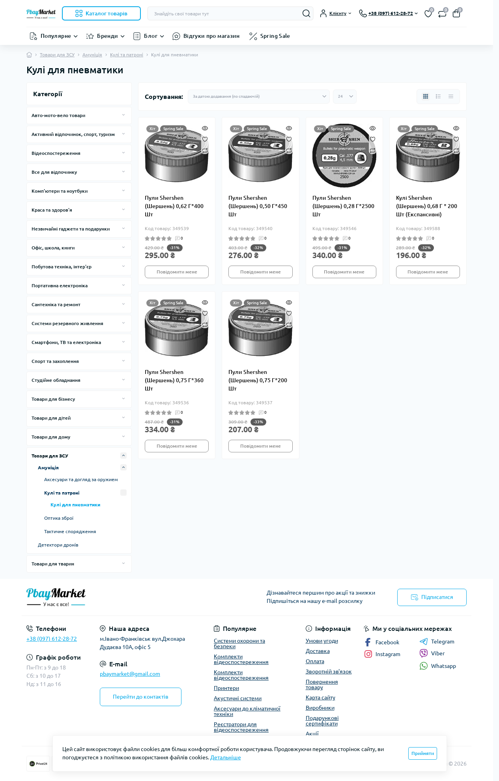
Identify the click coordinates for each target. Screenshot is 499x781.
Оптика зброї (58, 518)
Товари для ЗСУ (57, 54)
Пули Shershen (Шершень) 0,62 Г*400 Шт (174, 206)
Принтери (226, 688)
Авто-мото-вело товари (58, 115)
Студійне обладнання (56, 380)
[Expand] (123, 115)
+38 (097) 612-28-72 (51, 639)
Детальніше (225, 757)
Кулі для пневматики (75, 504)
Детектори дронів (58, 544)
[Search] (306, 13)
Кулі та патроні (126, 54)
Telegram (436, 641)
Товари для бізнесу (53, 399)
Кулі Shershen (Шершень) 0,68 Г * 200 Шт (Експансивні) (426, 206)
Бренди (107, 36)
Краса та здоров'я (52, 209)
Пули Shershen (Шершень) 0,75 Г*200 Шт (257, 380)
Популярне (56, 36)
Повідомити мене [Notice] (177, 271)
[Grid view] (426, 96)
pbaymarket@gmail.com (130, 674)
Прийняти (422, 753)
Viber (432, 653)
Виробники (320, 708)
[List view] (438, 96)
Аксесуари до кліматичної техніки (247, 711)
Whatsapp (437, 666)
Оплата (315, 661)
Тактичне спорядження (70, 531)
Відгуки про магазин (211, 36)
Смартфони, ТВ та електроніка (66, 342)
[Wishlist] (205, 139)
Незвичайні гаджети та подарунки (71, 228)
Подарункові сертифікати (322, 721)
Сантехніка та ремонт (56, 304)
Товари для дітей (51, 417)
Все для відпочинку (54, 172)
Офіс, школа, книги (53, 247)
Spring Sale (275, 36)
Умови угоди (322, 641)
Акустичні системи (238, 698)
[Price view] (451, 96)
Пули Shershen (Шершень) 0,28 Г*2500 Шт (343, 206)
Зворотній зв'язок (329, 671)
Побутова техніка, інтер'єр (62, 266)
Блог (150, 36)
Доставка (318, 651)
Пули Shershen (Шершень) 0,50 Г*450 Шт (257, 206)
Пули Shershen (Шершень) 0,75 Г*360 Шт (174, 380)
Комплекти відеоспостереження (241, 659)
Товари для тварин (53, 563)
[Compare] (205, 150)
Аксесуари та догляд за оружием (81, 479)
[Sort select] (259, 96)
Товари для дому (51, 436)
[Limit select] (345, 96)
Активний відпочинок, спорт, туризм (73, 134)
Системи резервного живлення (67, 323)
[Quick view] (205, 128)
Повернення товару (322, 684)
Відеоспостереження (56, 153)
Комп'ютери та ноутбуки (60, 190)
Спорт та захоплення (55, 361)
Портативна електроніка (60, 285)
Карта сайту (320, 697)
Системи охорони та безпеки (239, 643)
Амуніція (92, 54)
